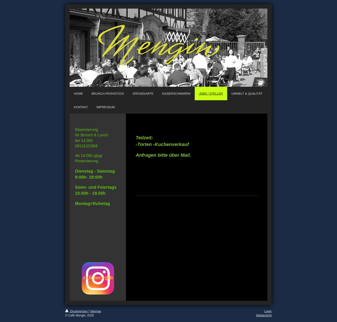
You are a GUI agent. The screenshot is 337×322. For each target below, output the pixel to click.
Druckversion (76, 311)
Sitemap (95, 311)
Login (268, 311)
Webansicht (264, 315)
